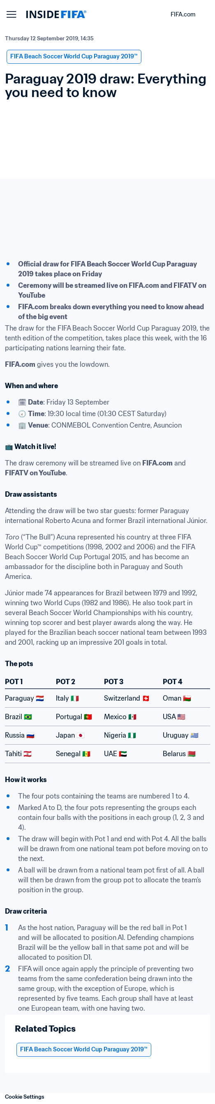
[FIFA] (56, 14)
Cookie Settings (24, 1096)
